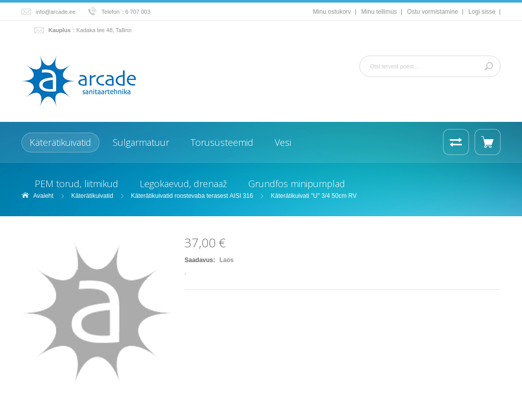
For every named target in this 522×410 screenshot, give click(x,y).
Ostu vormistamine (432, 11)
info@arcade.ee (55, 12)
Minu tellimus (379, 11)
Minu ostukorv (332, 11)
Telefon (110, 12)
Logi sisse (481, 11)
